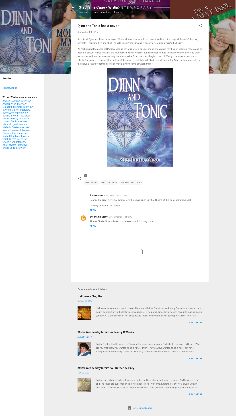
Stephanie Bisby (99, 216)
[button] (200, 26)
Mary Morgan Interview (14, 124)
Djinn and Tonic (109, 182)
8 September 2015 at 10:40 (115, 195)
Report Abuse (9, 87)
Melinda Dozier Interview (16, 127)
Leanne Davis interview (15, 121)
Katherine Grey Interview (15, 118)
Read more (195, 322)
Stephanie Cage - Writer (99, 7)
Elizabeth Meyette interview (17, 106)
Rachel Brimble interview (15, 136)
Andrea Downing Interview (16, 101)
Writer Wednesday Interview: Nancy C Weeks (106, 332)
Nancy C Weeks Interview (16, 130)
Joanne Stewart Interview (16, 115)
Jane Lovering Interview (15, 112)
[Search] (207, 8)
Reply (93, 210)
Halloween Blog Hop (90, 296)
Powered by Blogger (140, 408)
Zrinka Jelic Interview (14, 147)
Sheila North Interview (14, 142)
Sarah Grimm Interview (14, 139)
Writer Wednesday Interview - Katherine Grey (106, 368)
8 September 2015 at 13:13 (120, 217)
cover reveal (91, 182)
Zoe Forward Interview (14, 144)
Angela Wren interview (14, 103)
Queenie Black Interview (15, 133)
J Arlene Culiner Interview (16, 109)
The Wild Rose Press (131, 182)
